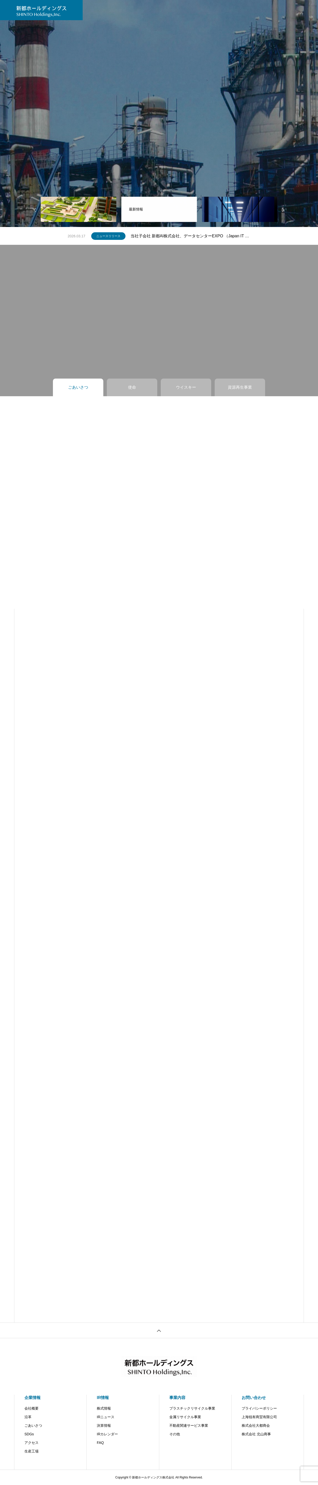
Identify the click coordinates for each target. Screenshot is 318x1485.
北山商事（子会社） (235, 10)
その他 (174, 1434)
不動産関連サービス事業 (188, 1425)
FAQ (100, 1443)
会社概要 (31, 1408)
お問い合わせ (170, 10)
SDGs (29, 1434)
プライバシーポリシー (259, 1408)
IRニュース (105, 1417)
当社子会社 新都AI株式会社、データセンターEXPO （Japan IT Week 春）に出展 (190, 236)
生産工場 (31, 1451)
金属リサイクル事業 (185, 1417)
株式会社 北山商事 (256, 1434)
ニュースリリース (108, 236)
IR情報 (120, 10)
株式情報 (104, 1408)
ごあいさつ (33, 1425)
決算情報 (104, 1425)
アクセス (31, 1443)
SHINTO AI (200, 10)
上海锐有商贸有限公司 (259, 1417)
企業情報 (32, 1397)
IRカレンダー (107, 1434)
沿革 (27, 1417)
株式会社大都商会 (256, 1425)
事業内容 (143, 10)
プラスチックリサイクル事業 (192, 1408)
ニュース (98, 10)
